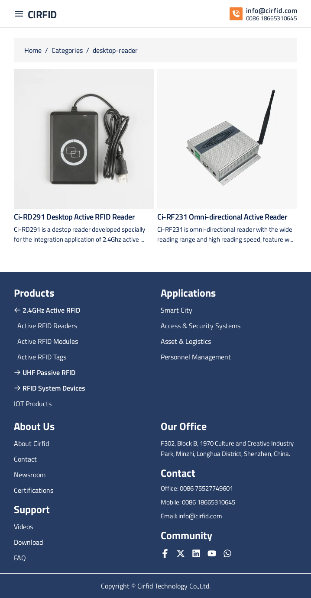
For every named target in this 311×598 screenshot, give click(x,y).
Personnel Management (196, 357)
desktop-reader (115, 50)
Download (28, 542)
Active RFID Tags (41, 357)
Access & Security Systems (200, 325)
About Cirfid (31, 443)
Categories (67, 50)
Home (33, 50)
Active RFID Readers (47, 325)
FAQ (20, 558)
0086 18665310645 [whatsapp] (271, 18)
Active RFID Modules (47, 341)
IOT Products (33, 403)
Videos (23, 526)
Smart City (176, 310)
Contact (25, 459)
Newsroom (29, 474)
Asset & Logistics (186, 341)
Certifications (33, 490)
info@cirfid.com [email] (271, 10)
